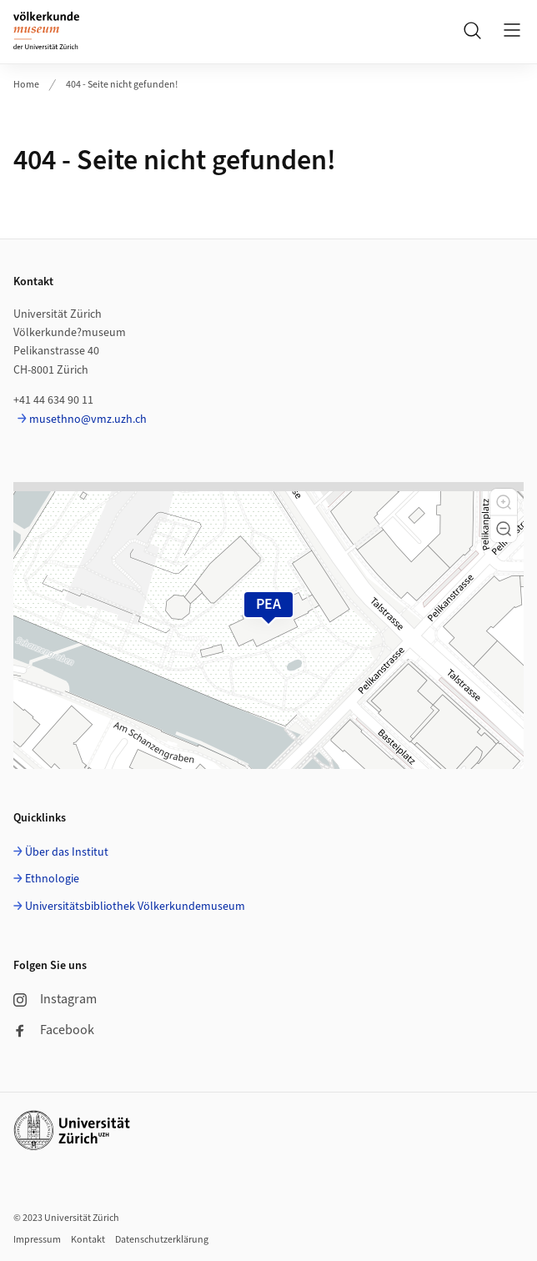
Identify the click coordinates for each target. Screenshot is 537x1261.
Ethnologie (52, 879)
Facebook (53, 1030)
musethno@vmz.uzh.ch (88, 419)
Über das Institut (66, 852)
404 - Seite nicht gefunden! (122, 85)
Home (26, 85)
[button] (503, 502)
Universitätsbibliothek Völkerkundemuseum (135, 906)
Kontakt (88, 1240)
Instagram (55, 999)
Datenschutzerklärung (161, 1240)
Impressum (37, 1240)
